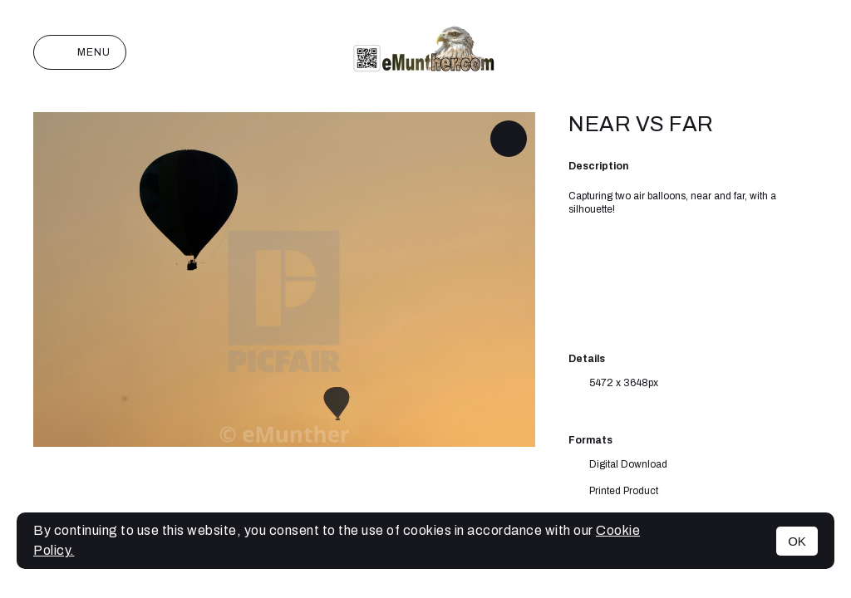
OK (797, 541)
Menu (80, 52)
